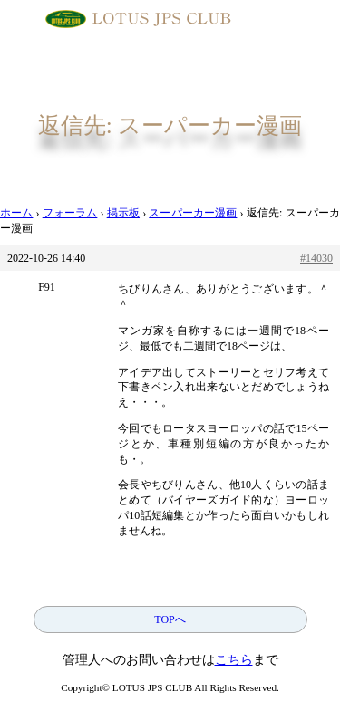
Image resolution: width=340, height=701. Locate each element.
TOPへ (169, 619)
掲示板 (123, 212)
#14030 (316, 258)
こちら (234, 660)
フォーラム (70, 212)
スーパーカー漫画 (193, 212)
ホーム (16, 212)
